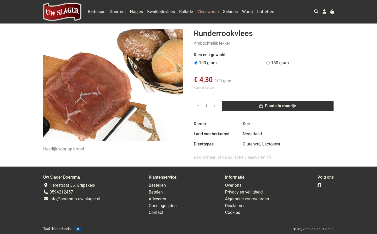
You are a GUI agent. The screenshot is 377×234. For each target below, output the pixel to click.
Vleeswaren (208, 11)
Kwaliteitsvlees (161, 11)
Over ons (233, 185)
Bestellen (157, 185)
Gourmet (118, 11)
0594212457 (58, 192)
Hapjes (136, 11)
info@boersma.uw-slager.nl (71, 198)
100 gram (208, 62)
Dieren (200, 123)
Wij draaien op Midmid (313, 229)
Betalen (156, 192)
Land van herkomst (212, 133)
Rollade (186, 11)
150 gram (280, 62)
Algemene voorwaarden (247, 198)
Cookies (232, 212)
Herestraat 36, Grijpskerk (69, 185)
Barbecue (96, 11)
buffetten (265, 11)
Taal (46, 229)
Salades (230, 11)
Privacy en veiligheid (244, 192)
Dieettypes (204, 144)
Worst (247, 11)
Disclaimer (235, 205)
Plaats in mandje (277, 105)
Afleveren (157, 198)
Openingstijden (163, 205)
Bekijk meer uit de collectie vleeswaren (232, 157)
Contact (156, 212)
